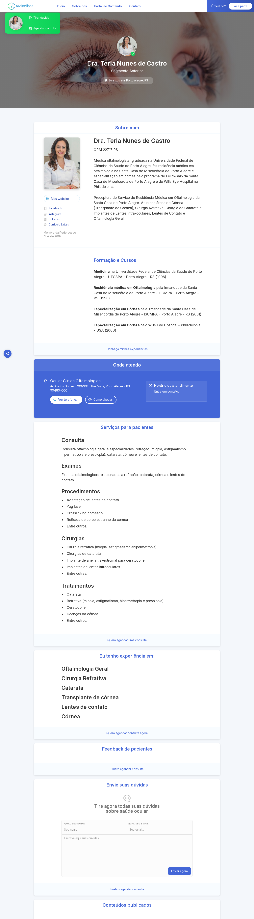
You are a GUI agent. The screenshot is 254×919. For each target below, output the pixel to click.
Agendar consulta (44, 28)
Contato (134, 6)
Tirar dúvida (41, 17)
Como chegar (102, 399)
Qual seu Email (138, 823)
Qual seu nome (74, 823)
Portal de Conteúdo (108, 6)
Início (61, 6)
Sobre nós (79, 6)
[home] (20, 6)
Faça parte (240, 6)
